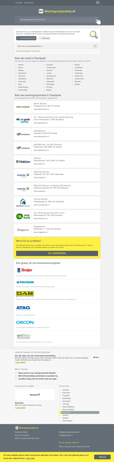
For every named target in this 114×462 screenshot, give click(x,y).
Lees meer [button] (30, 458)
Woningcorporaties (26, 38)
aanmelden (29, 2)
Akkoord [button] (102, 457)
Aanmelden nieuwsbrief (69, 451)
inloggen (19, 2)
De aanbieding (57, 253)
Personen (45, 38)
